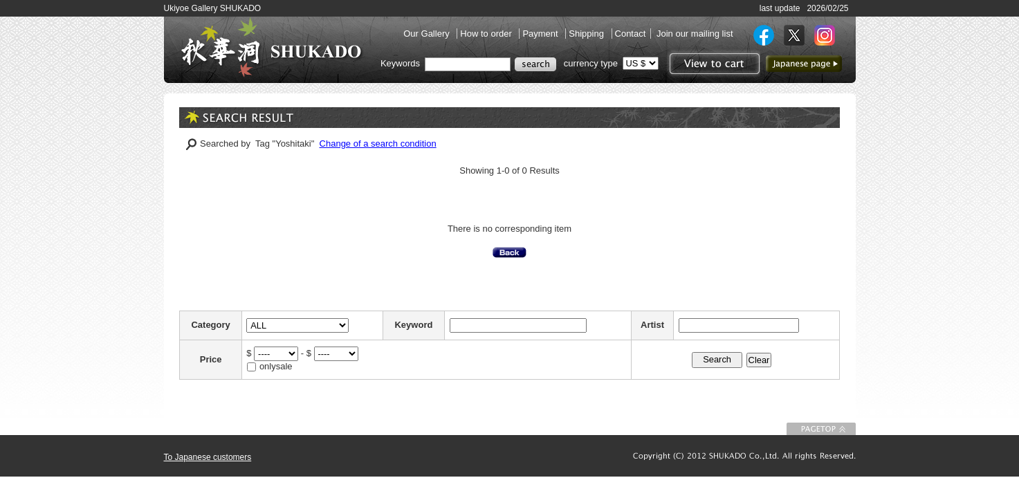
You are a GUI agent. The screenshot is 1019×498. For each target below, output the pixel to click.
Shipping (587, 33)
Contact (630, 33)
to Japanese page (804, 63)
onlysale (276, 366)
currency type (591, 63)
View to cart (712, 63)
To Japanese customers (208, 457)
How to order (487, 33)
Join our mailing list (695, 33)
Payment (541, 33)
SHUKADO (271, 47)
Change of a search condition (378, 143)
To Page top (821, 429)
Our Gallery (427, 33)
